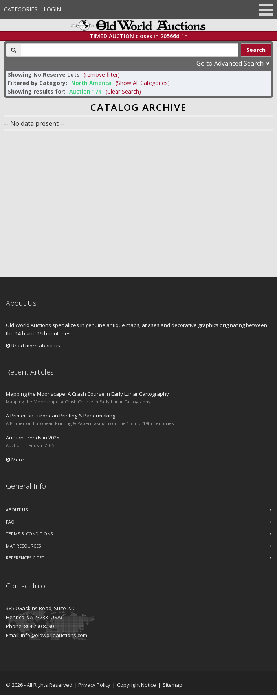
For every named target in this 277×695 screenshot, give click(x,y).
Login (52, 9)
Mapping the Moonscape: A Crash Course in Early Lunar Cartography (87, 393)
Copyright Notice (136, 684)
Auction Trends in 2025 (32, 437)
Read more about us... (35, 345)
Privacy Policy (94, 684)
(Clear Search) (123, 91)
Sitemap (172, 684)
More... (17, 459)
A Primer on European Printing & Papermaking (60, 415)
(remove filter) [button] (102, 74)
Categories (20, 9)
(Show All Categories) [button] (143, 82)
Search (256, 49)
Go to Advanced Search (232, 63)
